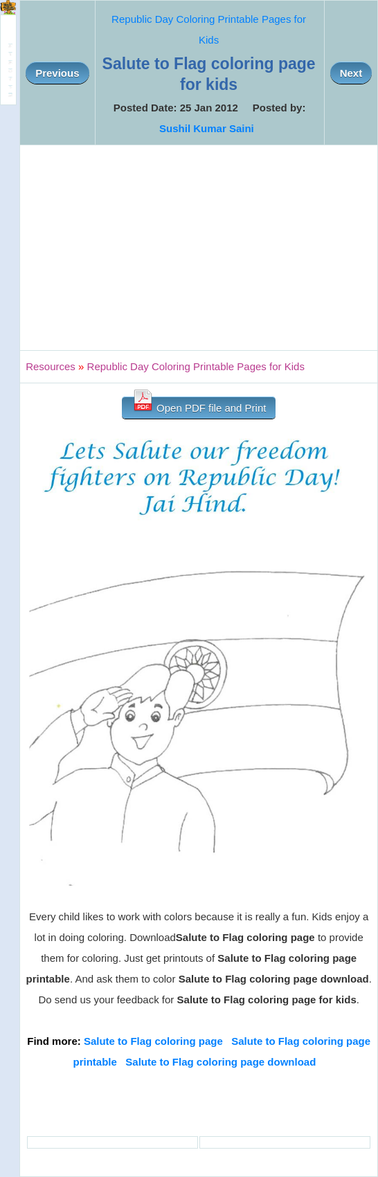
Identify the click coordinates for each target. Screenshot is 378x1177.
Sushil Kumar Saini (206, 128)
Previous (57, 73)
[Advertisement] (199, 248)
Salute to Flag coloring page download (220, 1062)
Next (351, 73)
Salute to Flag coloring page (153, 1041)
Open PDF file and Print (199, 405)
